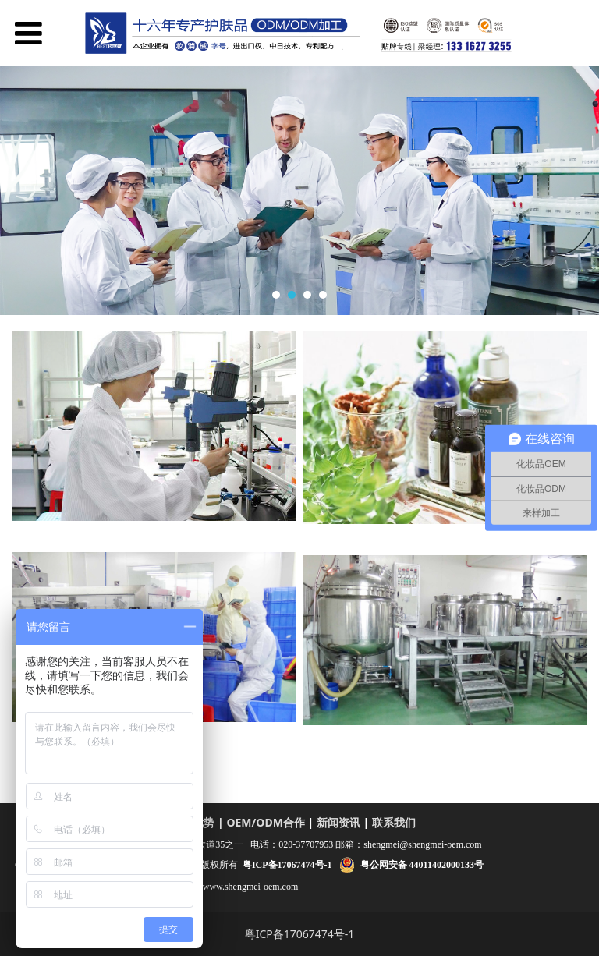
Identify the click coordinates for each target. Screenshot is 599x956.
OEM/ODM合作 (265, 822)
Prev (21, 190)
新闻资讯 (338, 822)
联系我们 (394, 822)
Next (578, 190)
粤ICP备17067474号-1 (300, 933)
